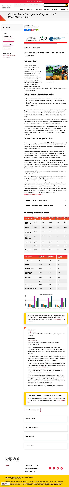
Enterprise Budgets (8, 44)
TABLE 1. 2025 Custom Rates (36, 200)
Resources (29, 9)
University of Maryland (34, 1)
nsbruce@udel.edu (32, 340)
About (21, 9)
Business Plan (7, 48)
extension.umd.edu (48, 372)
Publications (54, 9)
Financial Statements (8, 40)
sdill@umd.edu (57, 319)
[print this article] (37, 30)
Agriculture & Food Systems (9, 55)
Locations (46, 9)
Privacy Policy (18, 478)
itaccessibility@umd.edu (44, 367)
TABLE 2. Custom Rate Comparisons (39, 205)
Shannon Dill (28, 27)
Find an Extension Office (32, 468)
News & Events (63, 9)
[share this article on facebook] (27, 30)
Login (7, 465)
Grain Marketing (7, 36)
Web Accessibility (10, 478)
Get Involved (18, 5)
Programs (38, 9)
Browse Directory (30, 471)
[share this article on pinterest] (32, 30)
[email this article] (35, 30)
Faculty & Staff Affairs (31, 465)
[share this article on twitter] (30, 30)
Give (25, 5)
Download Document (32, 410)
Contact (30, 5)
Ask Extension (38, 5)
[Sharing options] (25, 30)
